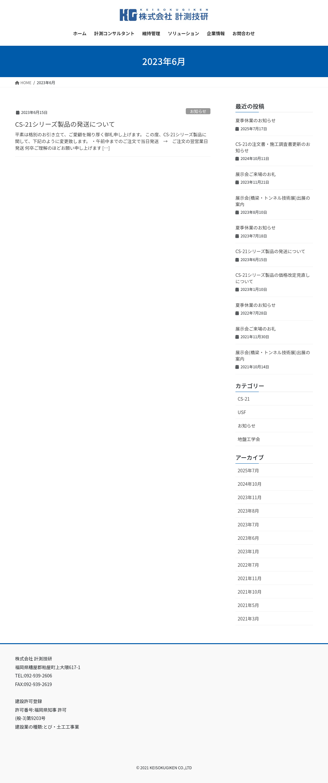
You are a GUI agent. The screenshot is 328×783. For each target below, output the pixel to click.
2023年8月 (248, 510)
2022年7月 (248, 565)
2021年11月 (250, 578)
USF (242, 412)
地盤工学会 (249, 439)
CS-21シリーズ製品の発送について (65, 124)
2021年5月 (248, 605)
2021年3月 (248, 618)
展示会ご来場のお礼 (255, 174)
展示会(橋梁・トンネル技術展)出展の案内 (272, 201)
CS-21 (244, 398)
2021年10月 (250, 591)
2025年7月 (248, 470)
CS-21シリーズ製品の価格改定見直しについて (272, 278)
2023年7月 (248, 524)
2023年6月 (248, 538)
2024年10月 (250, 484)
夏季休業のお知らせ (255, 120)
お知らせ (198, 111)
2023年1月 (248, 551)
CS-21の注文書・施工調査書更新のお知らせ (272, 147)
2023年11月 (250, 497)
